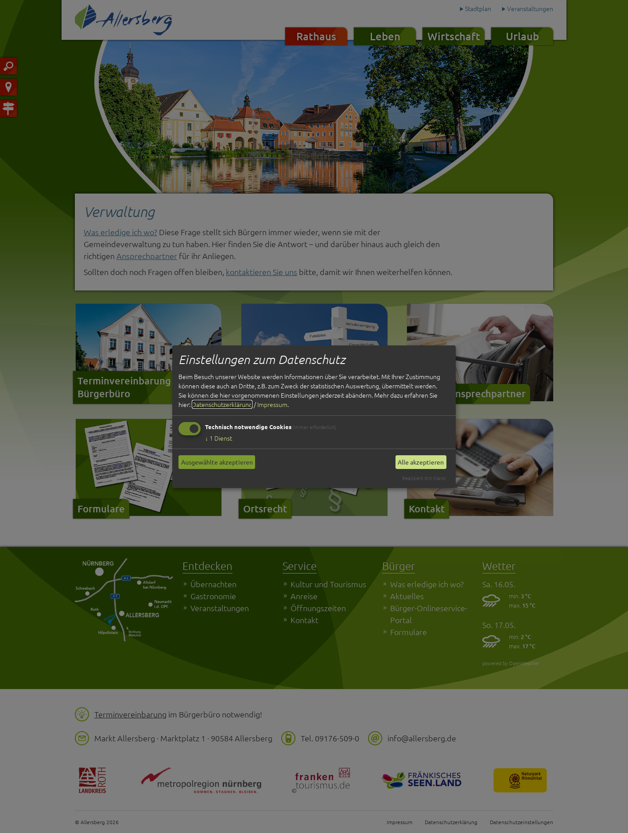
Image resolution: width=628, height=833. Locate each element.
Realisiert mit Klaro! (424, 477)
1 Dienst (218, 438)
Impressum (272, 404)
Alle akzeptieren (421, 462)
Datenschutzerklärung (222, 404)
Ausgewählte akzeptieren (217, 462)
